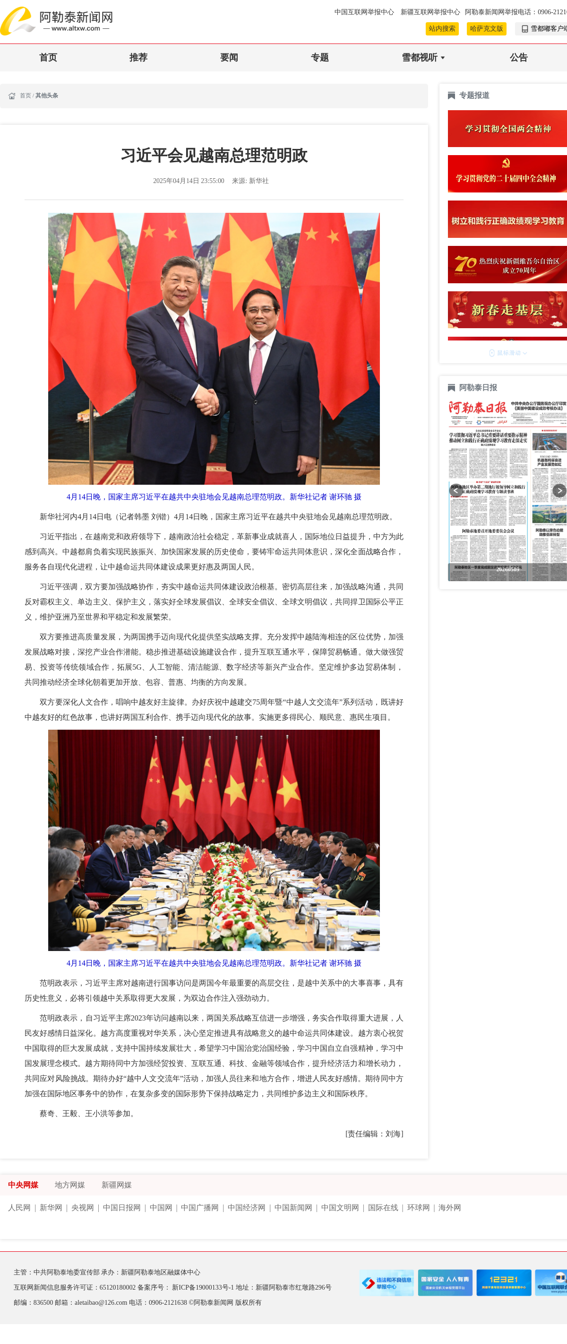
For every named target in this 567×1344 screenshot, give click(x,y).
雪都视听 (420, 57)
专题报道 (474, 95)
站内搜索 (442, 28)
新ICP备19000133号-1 (203, 1287)
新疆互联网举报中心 (430, 12)
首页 (48, 57)
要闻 (229, 57)
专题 (320, 57)
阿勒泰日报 (479, 388)
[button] (456, 490)
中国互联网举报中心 (365, 12)
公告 (519, 57)
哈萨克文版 (486, 28)
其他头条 (46, 95)
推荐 (138, 57)
